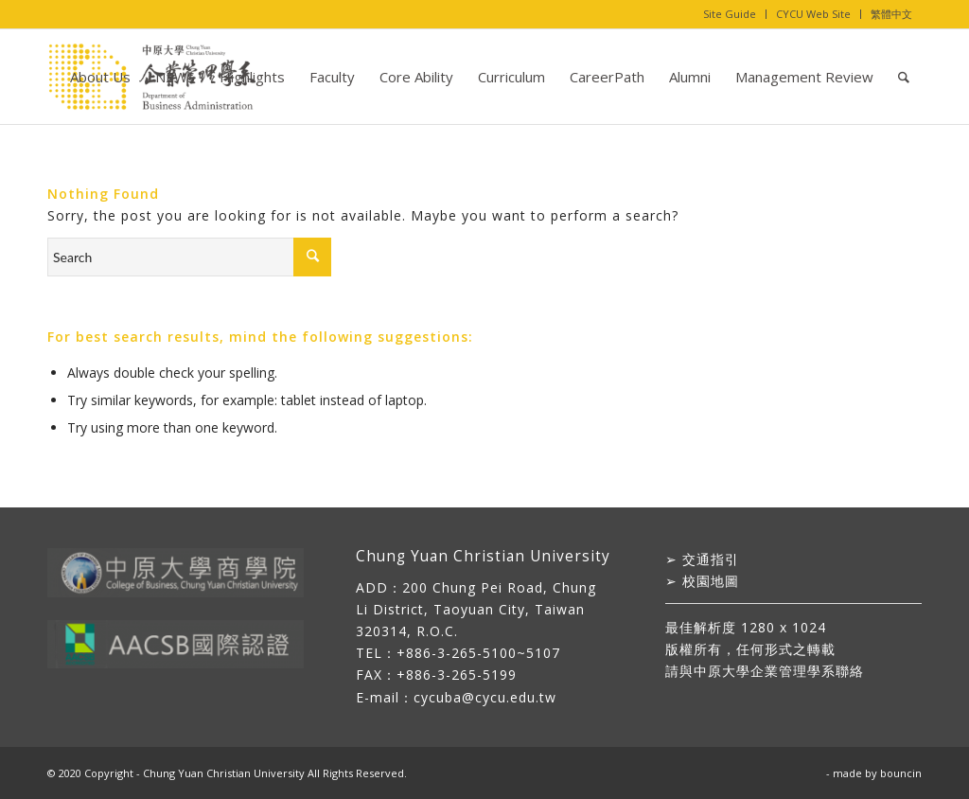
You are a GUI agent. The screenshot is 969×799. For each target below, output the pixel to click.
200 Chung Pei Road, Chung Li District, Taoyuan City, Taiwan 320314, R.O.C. (476, 609)
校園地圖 (710, 581)
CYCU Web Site (813, 14)
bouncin (901, 773)
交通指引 (710, 559)
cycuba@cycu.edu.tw (485, 697)
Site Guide (729, 14)
